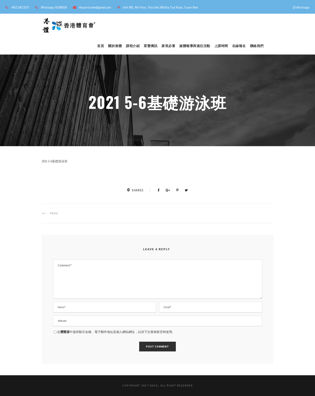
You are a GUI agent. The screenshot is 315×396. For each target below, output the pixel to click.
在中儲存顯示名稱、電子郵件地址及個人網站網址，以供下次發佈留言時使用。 (116, 332)
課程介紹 (133, 46)
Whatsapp (302, 7)
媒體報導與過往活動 (194, 46)
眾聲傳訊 (150, 46)
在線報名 (239, 46)
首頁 (100, 46)
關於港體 (115, 46)
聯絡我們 (257, 46)
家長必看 (168, 46)
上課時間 (221, 46)
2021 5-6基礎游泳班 (55, 161)
